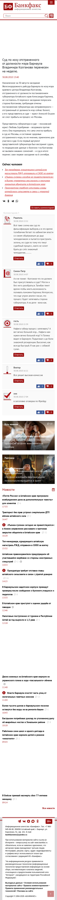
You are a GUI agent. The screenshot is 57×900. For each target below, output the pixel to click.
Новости (8, 489)
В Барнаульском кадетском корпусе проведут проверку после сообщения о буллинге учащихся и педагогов (28, 591)
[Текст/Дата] (51, 16)
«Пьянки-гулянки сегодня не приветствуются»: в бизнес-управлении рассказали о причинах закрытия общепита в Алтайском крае (29, 180)
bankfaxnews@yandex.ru (16, 835)
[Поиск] (46, 16)
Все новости (48, 808)
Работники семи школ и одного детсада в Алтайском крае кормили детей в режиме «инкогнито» (23, 735)
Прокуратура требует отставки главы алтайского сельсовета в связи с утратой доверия (27, 191)
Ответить (18, 258)
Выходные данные (13, 883)
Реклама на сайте (25, 891)
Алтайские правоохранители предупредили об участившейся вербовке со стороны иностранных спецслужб (27, 558)
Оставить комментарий (42, 207)
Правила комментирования (35, 886)
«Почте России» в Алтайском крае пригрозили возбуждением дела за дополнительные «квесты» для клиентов (27, 499)
